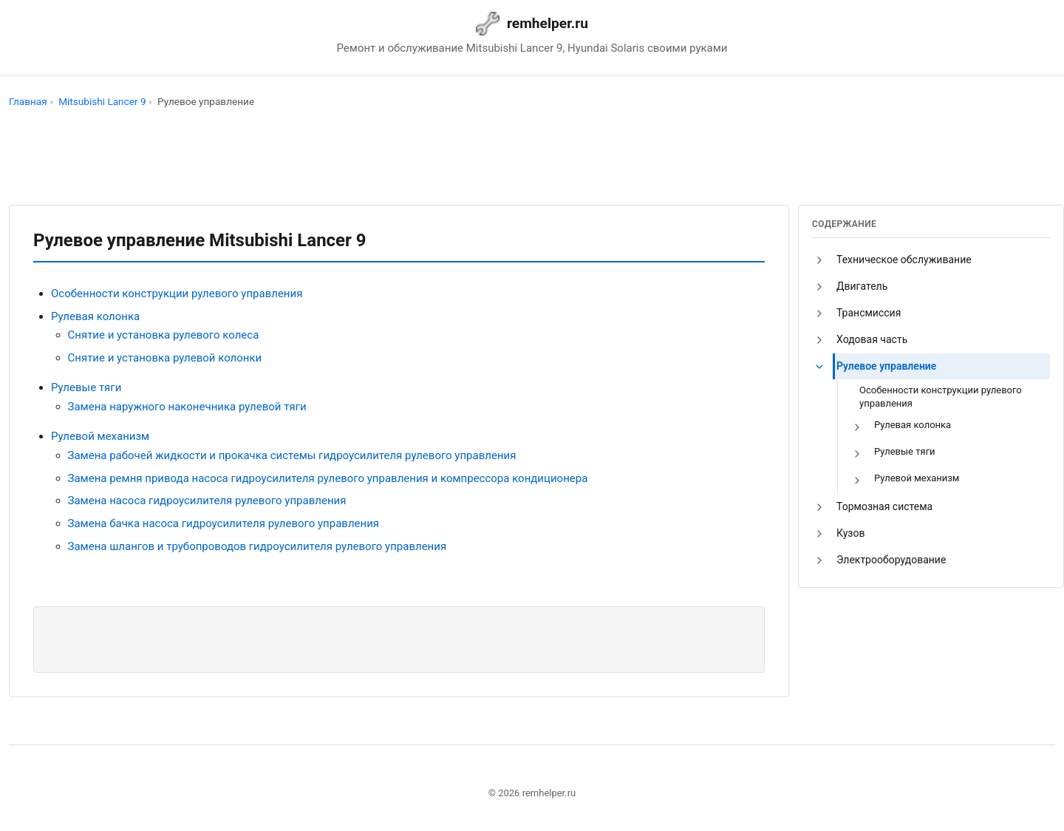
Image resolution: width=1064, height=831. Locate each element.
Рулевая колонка (95, 316)
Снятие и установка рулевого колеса (163, 335)
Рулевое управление (886, 366)
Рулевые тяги (86, 387)
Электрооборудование (891, 560)
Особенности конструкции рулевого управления (176, 293)
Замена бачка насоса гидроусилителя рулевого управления (224, 523)
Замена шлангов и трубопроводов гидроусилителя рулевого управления (257, 546)
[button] (819, 260)
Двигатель (861, 286)
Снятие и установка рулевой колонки (165, 357)
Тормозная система (884, 506)
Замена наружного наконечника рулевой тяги (187, 406)
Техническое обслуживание (904, 259)
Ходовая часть (871, 339)
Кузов (850, 533)
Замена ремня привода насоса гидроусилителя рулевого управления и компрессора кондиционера (328, 478)
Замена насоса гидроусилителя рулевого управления (207, 500)
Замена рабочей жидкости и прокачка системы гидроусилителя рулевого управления (292, 455)
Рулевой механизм (100, 436)
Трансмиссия (868, 313)
